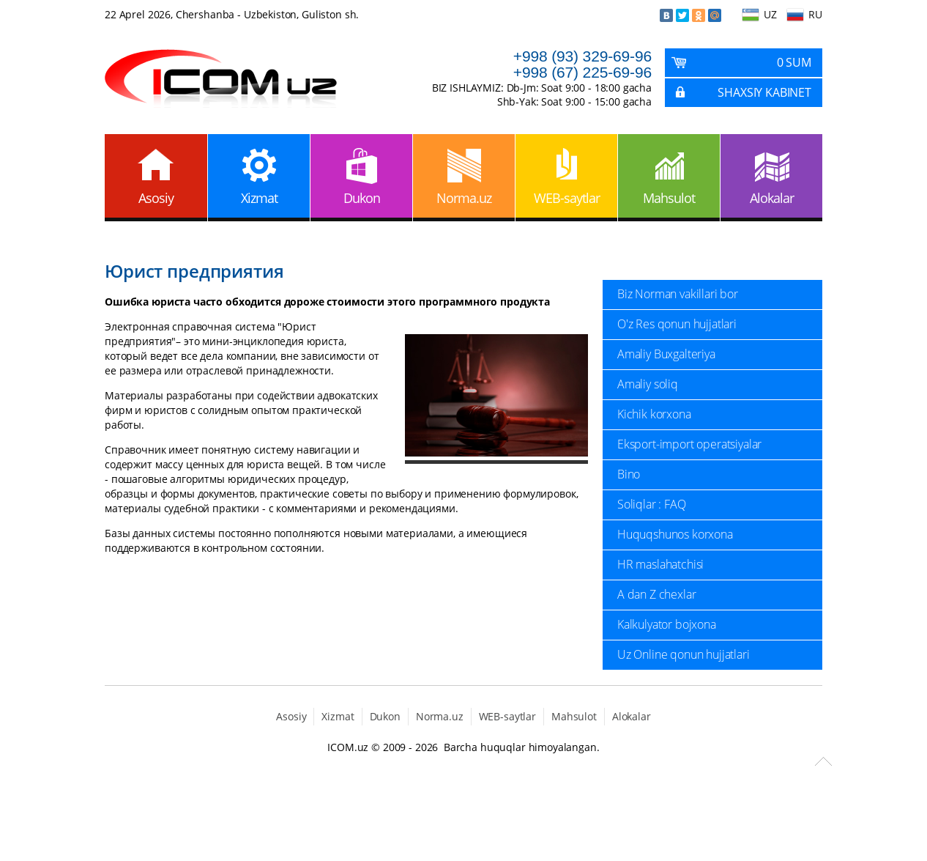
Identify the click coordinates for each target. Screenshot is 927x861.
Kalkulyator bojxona (666, 624)
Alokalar (772, 198)
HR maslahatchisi (660, 564)
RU (815, 14)
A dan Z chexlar (656, 594)
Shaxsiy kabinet (764, 92)
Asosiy (156, 198)
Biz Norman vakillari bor (677, 294)
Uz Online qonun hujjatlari (683, 654)
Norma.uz (463, 198)
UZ (770, 14)
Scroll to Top (823, 761)
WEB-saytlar (567, 198)
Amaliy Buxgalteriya (666, 354)
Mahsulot (669, 198)
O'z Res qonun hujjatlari (677, 324)
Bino (628, 474)
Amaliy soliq (647, 384)
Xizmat (259, 198)
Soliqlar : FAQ (651, 504)
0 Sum (794, 62)
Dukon (361, 198)
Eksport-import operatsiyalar (689, 444)
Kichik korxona (654, 414)
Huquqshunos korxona (675, 534)
